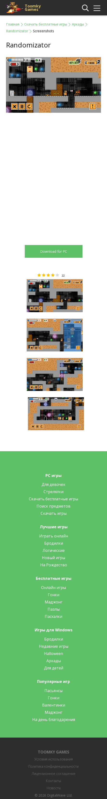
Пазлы (54, 609)
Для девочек (53, 484)
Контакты (53, 781)
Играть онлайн (53, 536)
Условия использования (53, 759)
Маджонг (53, 602)
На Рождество (53, 565)
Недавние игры (53, 646)
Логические (54, 550)
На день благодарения (53, 719)
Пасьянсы (53, 690)
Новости (54, 788)
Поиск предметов (53, 506)
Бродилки (53, 543)
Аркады (78, 24)
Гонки (53, 594)
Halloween (53, 653)
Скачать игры (54, 513)
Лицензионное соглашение (54, 773)
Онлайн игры (53, 587)
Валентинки (53, 705)
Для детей (53, 668)
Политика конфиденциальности (53, 766)
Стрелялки (53, 491)
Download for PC (53, 251)
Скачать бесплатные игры (45, 24)
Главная (12, 24)
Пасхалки (53, 616)
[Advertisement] (53, 175)
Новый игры (53, 557)
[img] (97, 8)
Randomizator (17, 31)
